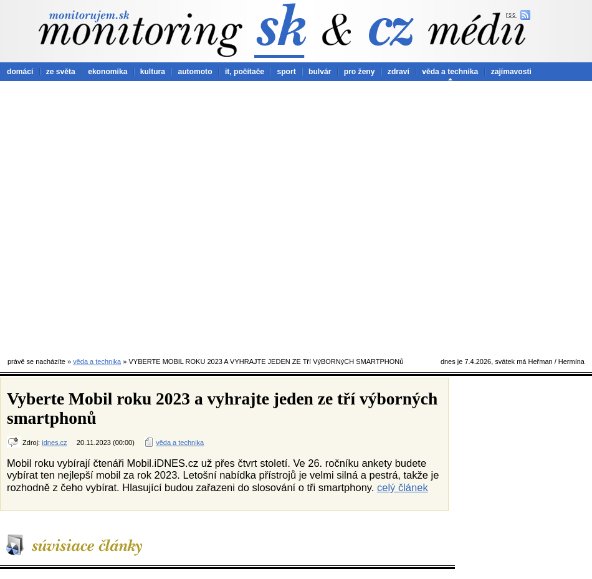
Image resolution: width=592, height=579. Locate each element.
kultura (152, 71)
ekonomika (107, 71)
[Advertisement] (128, 216)
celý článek (402, 487)
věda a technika (450, 71)
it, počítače (244, 71)
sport (286, 71)
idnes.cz (54, 442)
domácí (20, 71)
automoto (195, 71)
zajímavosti (511, 71)
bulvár (319, 71)
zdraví (398, 71)
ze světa (60, 71)
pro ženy (359, 71)
